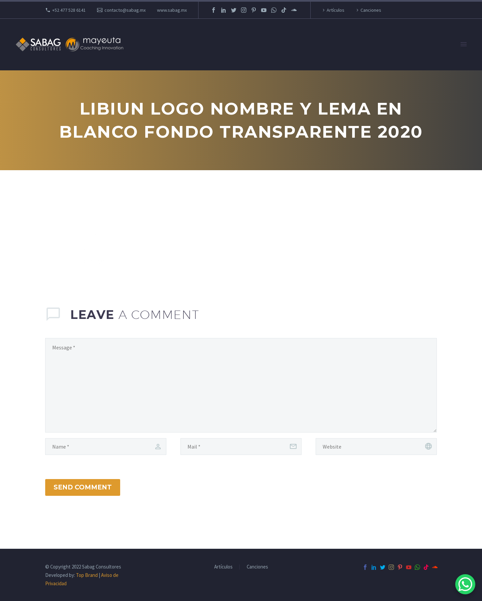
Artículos (335, 10)
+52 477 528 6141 (69, 10)
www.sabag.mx (172, 10)
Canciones (370, 10)
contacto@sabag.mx (125, 10)
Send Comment (83, 487)
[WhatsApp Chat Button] (465, 584)
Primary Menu (464, 44)
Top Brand (87, 575)
